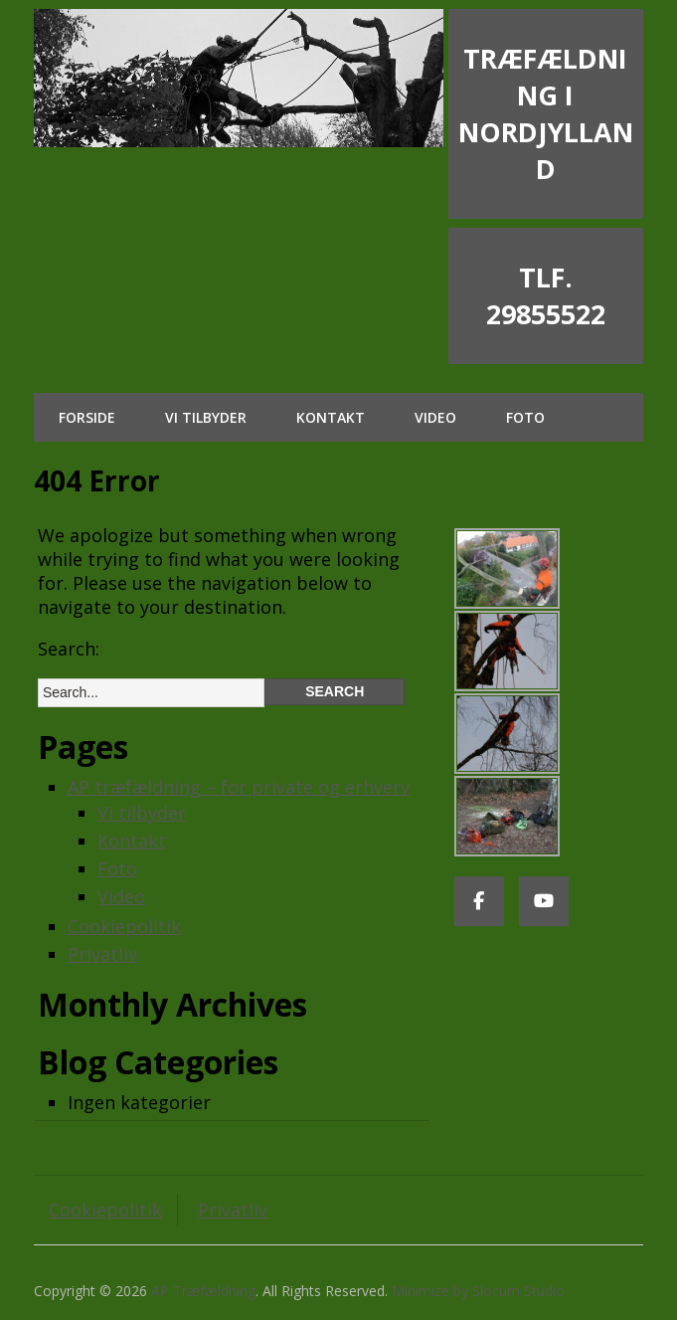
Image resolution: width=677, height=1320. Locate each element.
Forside (87, 417)
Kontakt (330, 417)
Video (435, 417)
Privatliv (102, 954)
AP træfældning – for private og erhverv (239, 787)
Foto (525, 417)
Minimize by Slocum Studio (478, 1290)
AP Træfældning (203, 1290)
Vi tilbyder (206, 417)
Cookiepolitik (124, 926)
